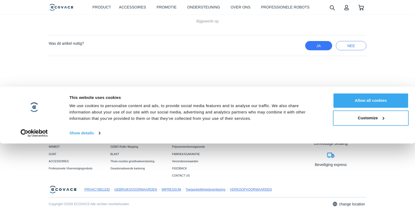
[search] (332, 7)
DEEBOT (54, 139)
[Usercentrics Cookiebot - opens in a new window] (34, 206)
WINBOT (54, 146)
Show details (81, 205)
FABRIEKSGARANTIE (186, 154)
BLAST (114, 154)
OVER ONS (241, 139)
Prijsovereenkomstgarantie (188, 146)
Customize (371, 190)
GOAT (52, 154)
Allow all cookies (371, 173)
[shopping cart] (361, 7)
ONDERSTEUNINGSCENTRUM (192, 139)
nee (351, 46)
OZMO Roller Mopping (124, 146)
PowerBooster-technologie (126, 139)
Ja (319, 46)
